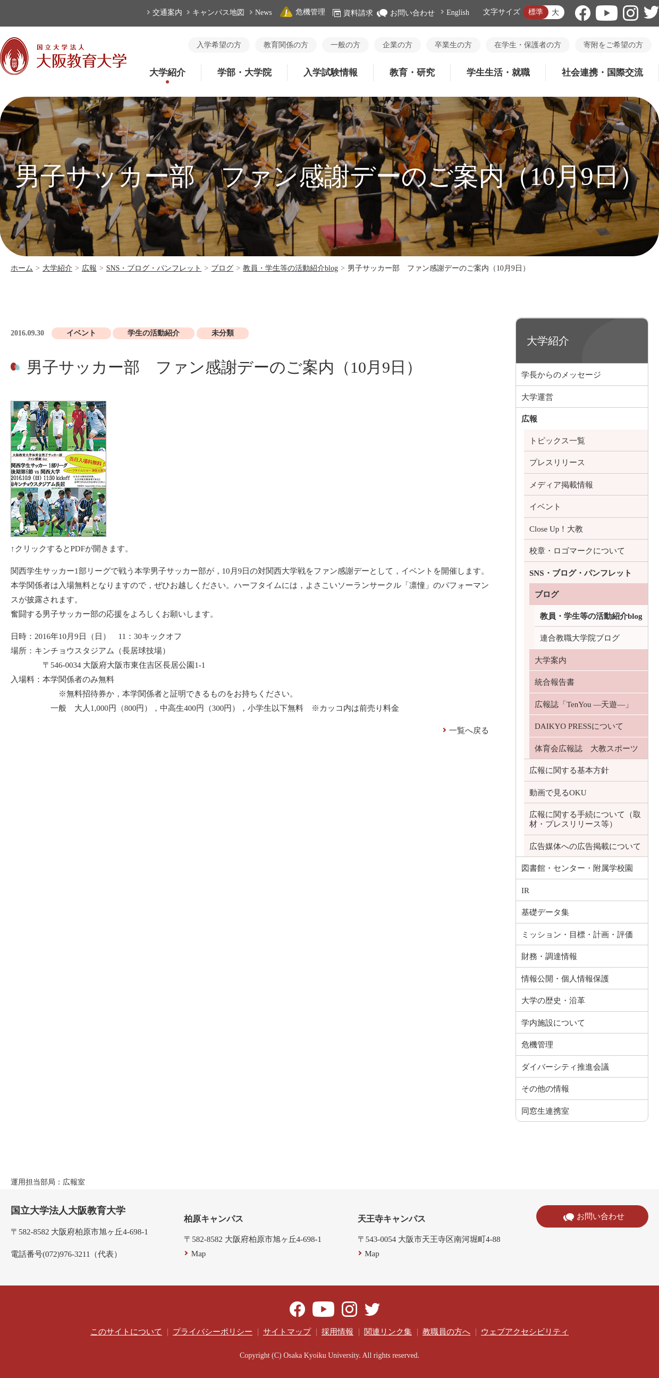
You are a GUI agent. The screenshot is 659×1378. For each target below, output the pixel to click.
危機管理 (302, 12)
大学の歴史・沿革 (553, 1000)
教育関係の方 (286, 45)
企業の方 (397, 45)
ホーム (22, 268)
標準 (535, 12)
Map (198, 1253)
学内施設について (553, 1023)
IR (525, 890)
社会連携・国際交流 (602, 73)
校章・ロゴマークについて (577, 551)
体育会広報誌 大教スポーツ (586, 748)
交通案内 (167, 12)
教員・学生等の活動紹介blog (290, 268)
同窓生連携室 (545, 1111)
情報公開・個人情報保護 (565, 978)
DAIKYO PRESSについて (579, 726)
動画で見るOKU (558, 792)
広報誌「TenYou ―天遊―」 (584, 704)
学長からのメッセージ (561, 375)
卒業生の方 (453, 45)
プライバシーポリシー (212, 1331)
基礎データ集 (545, 912)
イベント (545, 506)
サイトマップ (287, 1331)
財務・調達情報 (549, 956)
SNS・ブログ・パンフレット (154, 268)
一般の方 (345, 45)
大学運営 (537, 397)
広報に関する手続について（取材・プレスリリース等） (585, 819)
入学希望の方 (219, 45)
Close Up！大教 (556, 529)
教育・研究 (412, 73)
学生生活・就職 (498, 73)
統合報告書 (554, 682)
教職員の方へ (446, 1331)
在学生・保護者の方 (527, 45)
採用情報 (337, 1331)
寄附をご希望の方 (613, 45)
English (457, 12)
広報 (89, 268)
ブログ (222, 268)
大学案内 (551, 660)
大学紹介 (167, 73)
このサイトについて (126, 1331)
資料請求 (353, 13)
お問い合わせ (406, 13)
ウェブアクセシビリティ (525, 1331)
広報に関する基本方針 (569, 770)
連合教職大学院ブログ (580, 638)
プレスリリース (557, 462)
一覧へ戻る (469, 730)
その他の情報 (545, 1089)
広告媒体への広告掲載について (585, 846)
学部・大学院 (244, 73)
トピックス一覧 (557, 440)
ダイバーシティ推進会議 (565, 1067)
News (263, 12)
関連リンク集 (388, 1331)
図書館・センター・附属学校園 (577, 868)
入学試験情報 (330, 73)
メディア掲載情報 (561, 485)
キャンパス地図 (218, 12)
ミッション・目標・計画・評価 (577, 934)
